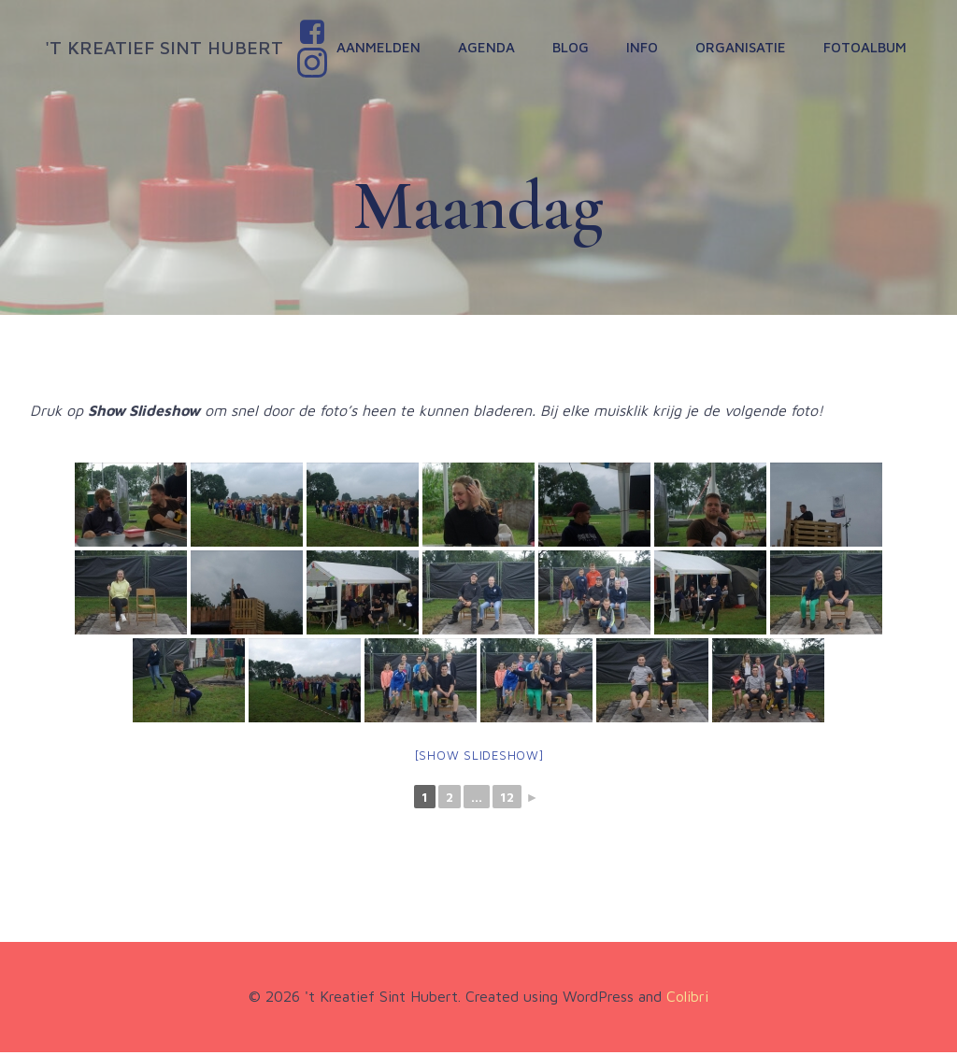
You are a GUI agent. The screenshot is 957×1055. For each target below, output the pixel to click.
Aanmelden (380, 48)
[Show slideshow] (479, 757)
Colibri (687, 999)
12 (507, 800)
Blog (572, 48)
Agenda (488, 48)
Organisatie (742, 48)
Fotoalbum (866, 48)
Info (644, 48)
